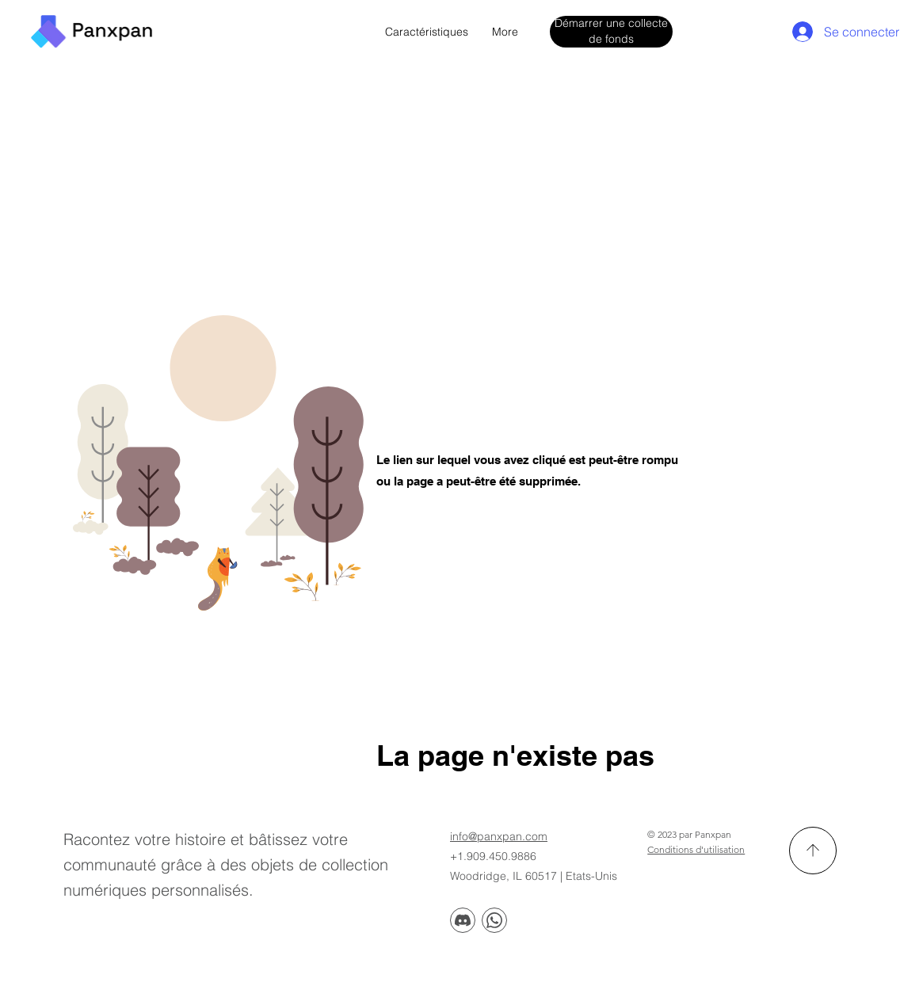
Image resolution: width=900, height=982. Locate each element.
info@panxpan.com (498, 836)
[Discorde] (462, 920)
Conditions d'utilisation (696, 849)
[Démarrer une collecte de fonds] (611, 31)
